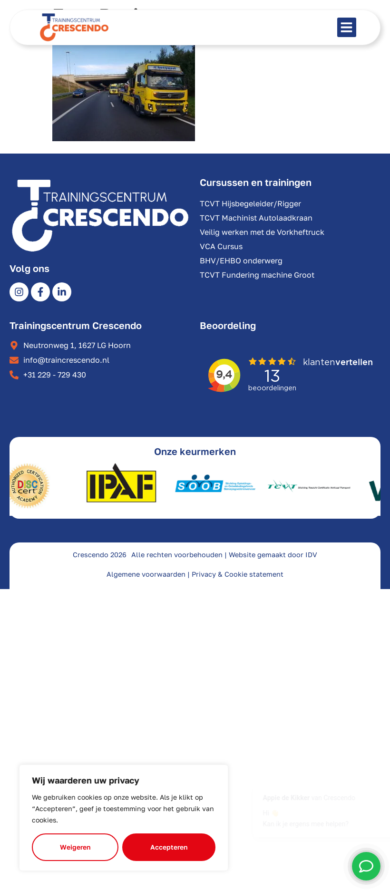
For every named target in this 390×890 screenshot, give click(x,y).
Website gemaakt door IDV (273, 555)
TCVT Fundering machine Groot (257, 275)
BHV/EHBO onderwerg (241, 260)
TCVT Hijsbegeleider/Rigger (250, 203)
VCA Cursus (221, 246)
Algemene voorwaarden (146, 574)
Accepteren (168, 847)
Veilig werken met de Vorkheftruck (262, 232)
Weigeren (75, 847)
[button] (347, 27)
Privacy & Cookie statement (237, 574)
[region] (123, 817)
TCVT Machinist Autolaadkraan (256, 217)
